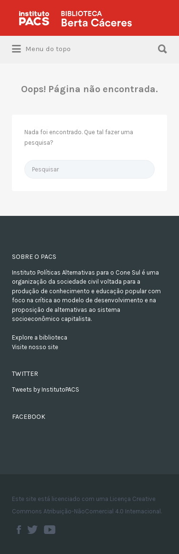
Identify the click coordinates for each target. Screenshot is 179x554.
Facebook (19, 529)
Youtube (49, 529)
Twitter (32, 529)
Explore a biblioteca (39, 337)
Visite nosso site (35, 347)
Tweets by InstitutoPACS (45, 389)
